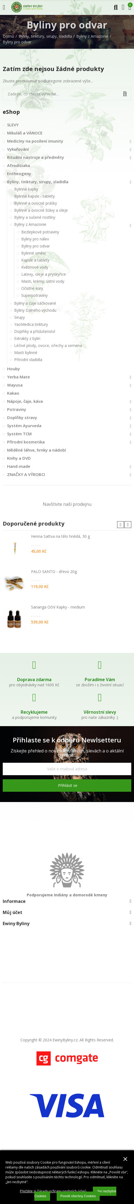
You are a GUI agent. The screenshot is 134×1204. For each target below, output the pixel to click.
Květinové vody (34, 267)
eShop (11, 111)
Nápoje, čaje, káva (25, 401)
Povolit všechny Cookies (78, 1196)
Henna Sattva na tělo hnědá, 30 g (60, 536)
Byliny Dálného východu (35, 310)
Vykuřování (18, 149)
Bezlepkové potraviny (40, 231)
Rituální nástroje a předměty (35, 157)
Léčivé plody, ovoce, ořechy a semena (48, 345)
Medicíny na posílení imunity (35, 141)
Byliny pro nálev (35, 239)
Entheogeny (19, 173)
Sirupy (19, 317)
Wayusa (15, 385)
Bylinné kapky (26, 189)
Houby (13, 368)
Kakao (13, 393)
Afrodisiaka (18, 165)
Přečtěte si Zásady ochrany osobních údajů (53, 1191)
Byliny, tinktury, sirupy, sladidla (37, 181)
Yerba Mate (18, 376)
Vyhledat (125, 94)
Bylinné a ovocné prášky (35, 203)
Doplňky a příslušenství (34, 331)
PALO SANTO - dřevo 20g (54, 571)
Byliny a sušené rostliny (34, 217)
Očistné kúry (32, 288)
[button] (120, 524)
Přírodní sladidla (28, 359)
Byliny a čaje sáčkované (35, 303)
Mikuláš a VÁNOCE (24, 133)
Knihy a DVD (19, 458)
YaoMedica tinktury (31, 324)
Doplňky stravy (22, 417)
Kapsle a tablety (35, 260)
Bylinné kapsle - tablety (34, 196)
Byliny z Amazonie (30, 224)
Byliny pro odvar (35, 246)
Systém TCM (19, 433)
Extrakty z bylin (27, 338)
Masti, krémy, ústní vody (42, 281)
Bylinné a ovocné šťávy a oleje (41, 210)
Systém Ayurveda (24, 425)
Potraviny (16, 409)
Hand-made (18, 466)
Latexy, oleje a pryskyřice (43, 274)
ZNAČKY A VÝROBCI (26, 474)
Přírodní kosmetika (26, 442)
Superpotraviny (34, 295)
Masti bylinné (25, 352)
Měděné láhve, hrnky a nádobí (36, 450)
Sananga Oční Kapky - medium (58, 607)
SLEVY (13, 124)
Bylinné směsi (33, 253)
